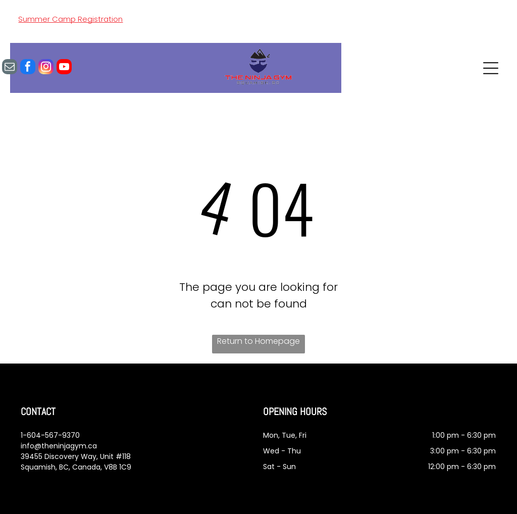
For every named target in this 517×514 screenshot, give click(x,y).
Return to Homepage (258, 341)
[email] (9, 68)
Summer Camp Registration (70, 19)
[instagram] (46, 68)
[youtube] (64, 68)
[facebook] (27, 68)
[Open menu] (490, 68)
